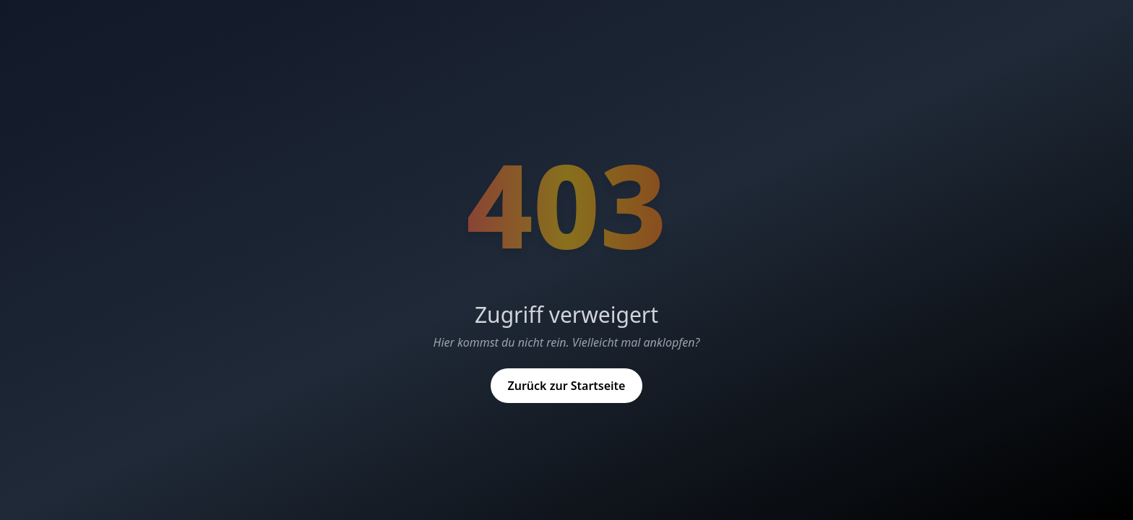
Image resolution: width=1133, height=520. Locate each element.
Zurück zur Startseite (567, 386)
